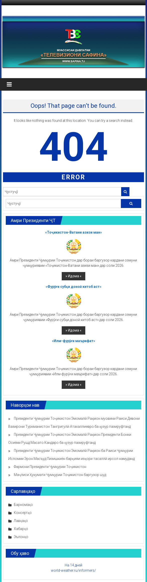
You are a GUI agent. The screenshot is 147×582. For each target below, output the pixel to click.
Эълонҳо (21, 537)
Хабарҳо (21, 529)
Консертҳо (23, 513)
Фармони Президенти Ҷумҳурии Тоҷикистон (50, 467)
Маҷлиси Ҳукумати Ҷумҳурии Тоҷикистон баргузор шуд (60, 475)
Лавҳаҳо (21, 521)
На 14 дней (73, 565)
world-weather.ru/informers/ (73, 570)
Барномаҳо (23, 505)
